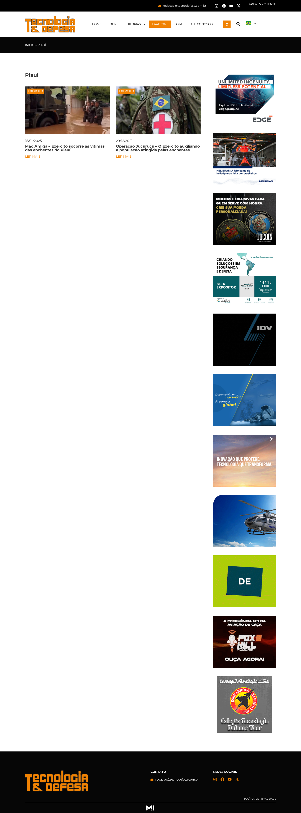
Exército (35, 91)
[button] (238, 24)
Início (29, 45)
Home (96, 24)
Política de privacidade (260, 798)
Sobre (113, 24)
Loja (178, 24)
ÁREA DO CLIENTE (262, 4)
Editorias (135, 24)
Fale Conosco (201, 24)
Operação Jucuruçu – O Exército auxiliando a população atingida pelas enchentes (158, 148)
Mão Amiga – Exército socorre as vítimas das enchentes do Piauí (65, 148)
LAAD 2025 (160, 24)
